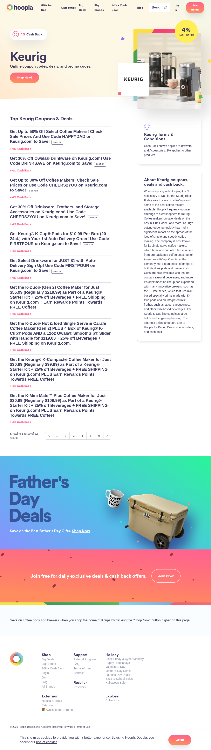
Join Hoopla (195, 7)
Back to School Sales (119, 678)
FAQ (76, 663)
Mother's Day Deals (118, 671)
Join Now (166, 576)
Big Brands (49, 663)
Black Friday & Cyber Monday (125, 659)
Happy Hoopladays (118, 662)
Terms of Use (82, 668)
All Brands (48, 686)
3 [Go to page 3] (74, 435)
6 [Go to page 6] (99, 435)
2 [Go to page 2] (65, 435)
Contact (78, 673)
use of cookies (46, 742)
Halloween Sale (115, 682)
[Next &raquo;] (107, 436)
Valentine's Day (115, 666)
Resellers (80, 687)
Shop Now (81, 530)
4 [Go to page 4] (82, 435)
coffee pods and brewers (41, 620)
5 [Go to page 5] (90, 435)
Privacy (69, 726)
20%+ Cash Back (53, 668)
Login (45, 673)
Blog (45, 682)
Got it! (180, 740)
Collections (113, 700)
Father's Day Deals (118, 674)
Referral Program (85, 659)
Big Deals (48, 659)
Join (44, 677)
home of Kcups (99, 620)
